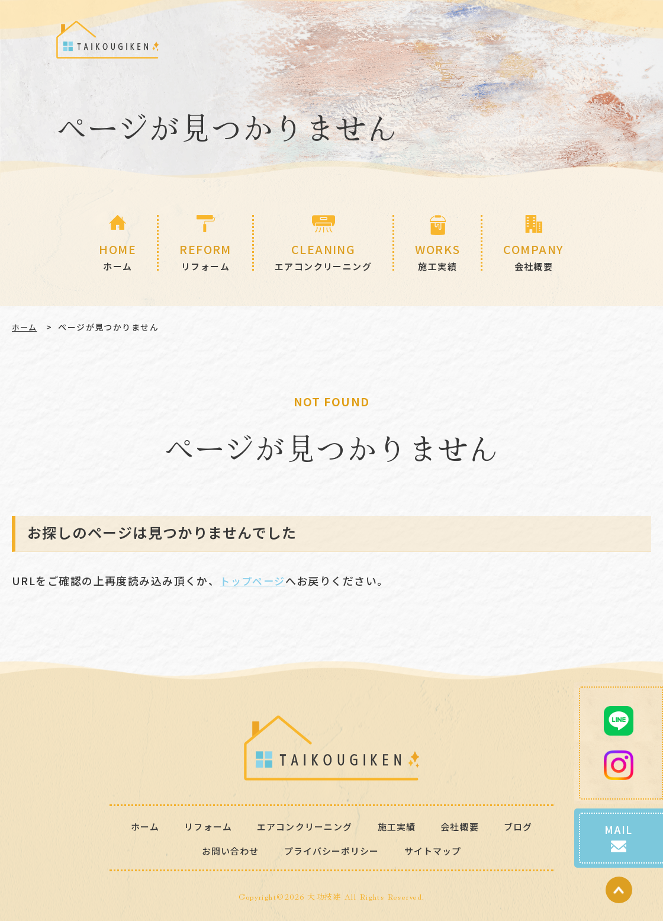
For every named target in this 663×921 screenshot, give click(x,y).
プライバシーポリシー (331, 850)
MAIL (618, 829)
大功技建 (324, 896)
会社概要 (465, 826)
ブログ (525, 826)
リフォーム (202, 826)
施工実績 (400, 826)
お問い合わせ (225, 850)
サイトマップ (438, 850)
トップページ (254, 580)
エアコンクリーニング (304, 826)
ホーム (25, 327)
